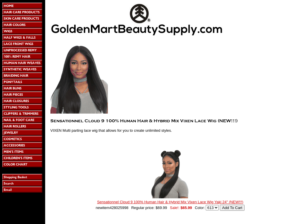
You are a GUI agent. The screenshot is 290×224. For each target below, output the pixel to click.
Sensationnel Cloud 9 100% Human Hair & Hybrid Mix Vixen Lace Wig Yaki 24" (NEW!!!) (170, 202)
